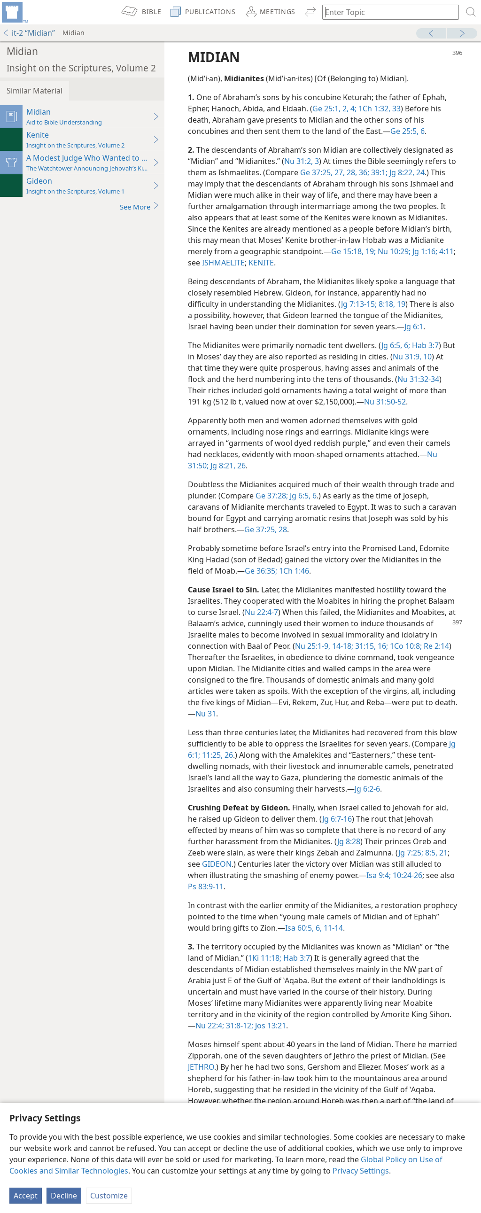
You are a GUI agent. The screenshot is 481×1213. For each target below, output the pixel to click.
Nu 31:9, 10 (412, 356)
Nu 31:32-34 (418, 379)
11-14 (332, 928)
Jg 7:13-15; (359, 304)
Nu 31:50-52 (385, 402)
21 (442, 853)
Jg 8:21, (222, 465)
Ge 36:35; (261, 571)
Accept (26, 1195)
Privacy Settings (361, 1171)
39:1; (378, 172)
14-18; (341, 646)
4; (353, 108)
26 (240, 465)
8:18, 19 (391, 304)
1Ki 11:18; (264, 958)
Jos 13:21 (269, 1025)
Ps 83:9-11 (206, 886)
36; (363, 172)
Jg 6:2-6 (367, 789)
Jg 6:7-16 (337, 819)
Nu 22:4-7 (261, 612)
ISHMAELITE (223, 262)
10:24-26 (406, 875)
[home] (14, 12)
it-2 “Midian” (28, 33)
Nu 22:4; (209, 1025)
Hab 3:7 (424, 345)
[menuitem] (14, 12)
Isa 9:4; (378, 875)
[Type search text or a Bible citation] (386, 12)
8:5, (430, 853)
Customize (109, 1195)
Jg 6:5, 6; (395, 345)
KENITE (261, 262)
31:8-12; (238, 1025)
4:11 (445, 251)
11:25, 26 (216, 755)
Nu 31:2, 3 (301, 161)
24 (419, 172)
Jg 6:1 (413, 326)
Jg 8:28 (348, 841)
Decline (64, 1195)
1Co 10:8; (405, 646)
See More (140, 206)
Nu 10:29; (393, 251)
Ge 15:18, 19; (353, 251)
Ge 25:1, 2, (330, 108)
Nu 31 (205, 713)
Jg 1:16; (424, 251)
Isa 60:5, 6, (303, 928)
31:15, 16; (370, 646)
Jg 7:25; (410, 853)
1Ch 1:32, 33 (379, 108)
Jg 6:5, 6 (302, 495)
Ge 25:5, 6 (407, 131)
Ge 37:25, (316, 172)
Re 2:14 (435, 646)
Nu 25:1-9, (312, 646)
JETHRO (201, 1067)
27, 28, (345, 172)
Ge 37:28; (272, 495)
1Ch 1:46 (293, 571)
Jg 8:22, (401, 172)
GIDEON (217, 864)
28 (282, 529)
